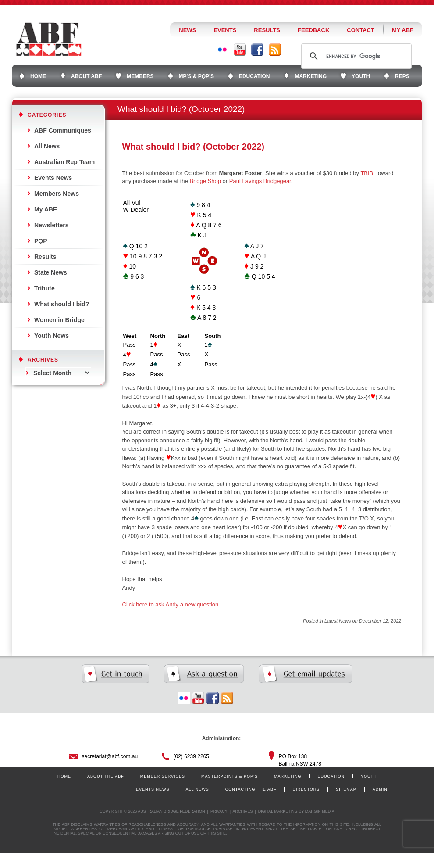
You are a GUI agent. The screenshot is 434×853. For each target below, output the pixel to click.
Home (64, 776)
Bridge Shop (205, 181)
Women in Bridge (59, 319)
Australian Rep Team (64, 161)
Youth (369, 776)
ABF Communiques (62, 130)
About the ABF (105, 776)
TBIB (366, 173)
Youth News (51, 335)
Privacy (219, 811)
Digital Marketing (278, 811)
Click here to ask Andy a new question (170, 604)
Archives (242, 811)
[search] (355, 56)
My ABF (402, 30)
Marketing (288, 776)
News (187, 30)
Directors (306, 789)
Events (224, 30)
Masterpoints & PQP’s (229, 776)
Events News (53, 177)
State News (50, 272)
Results (267, 30)
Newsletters (51, 225)
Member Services (162, 776)
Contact (360, 30)
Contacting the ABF (251, 789)
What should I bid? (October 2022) (193, 146)
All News (47, 146)
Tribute (44, 288)
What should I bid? (61, 304)
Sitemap (346, 789)
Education (331, 776)
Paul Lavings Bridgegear (260, 181)
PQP (40, 240)
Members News (56, 193)
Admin (380, 789)
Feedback (313, 30)
